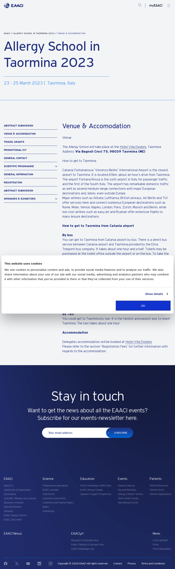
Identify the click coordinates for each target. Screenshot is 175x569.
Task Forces (49, 494)
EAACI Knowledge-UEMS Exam (96, 485)
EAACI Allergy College (91, 490)
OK (143, 305)
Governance (10, 494)
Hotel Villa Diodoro (133, 147)
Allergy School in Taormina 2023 (34, 33)
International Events (128, 503)
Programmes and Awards (55, 485)
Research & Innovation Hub (84, 540)
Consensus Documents (54, 498)
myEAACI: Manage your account (20, 498)
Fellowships (48, 511)
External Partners (13, 507)
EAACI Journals (50, 490)
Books (46, 507)
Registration (13, 182)
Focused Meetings (127, 490)
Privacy (132, 563)
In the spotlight (160, 540)
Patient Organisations (160, 494)
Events (122, 479)
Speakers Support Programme (95, 494)
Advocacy (8, 511)
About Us (8, 485)
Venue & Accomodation (20, 133)
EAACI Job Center (13, 520)
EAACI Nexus (13, 533)
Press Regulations (162, 549)
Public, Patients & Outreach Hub (87, 544)
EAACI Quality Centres (15, 515)
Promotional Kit (15, 150)
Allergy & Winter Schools (130, 494)
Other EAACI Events (128, 498)
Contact (117, 563)
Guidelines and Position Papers (58, 503)
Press (156, 544)
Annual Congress (126, 485)
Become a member (14, 503)
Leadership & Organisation (17, 490)
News (156, 533)
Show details (154, 294)
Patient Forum (157, 490)
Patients (156, 479)
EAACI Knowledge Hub (82, 549)
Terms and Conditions (153, 563)
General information (18, 174)
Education (87, 479)
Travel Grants (14, 142)
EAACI (7, 33)
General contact (15, 158)
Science (48, 479)
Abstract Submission (18, 125)
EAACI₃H (77, 533)
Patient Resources (159, 485)
